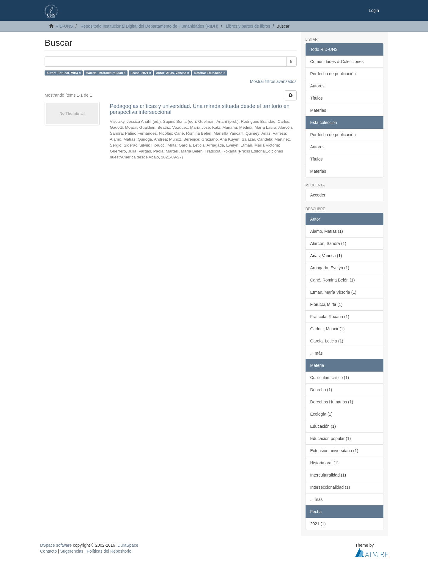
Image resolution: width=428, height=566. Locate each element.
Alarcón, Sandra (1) (328, 243)
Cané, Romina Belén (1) (332, 280)
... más (316, 353)
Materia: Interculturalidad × (106, 73)
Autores (317, 86)
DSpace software (56, 545)
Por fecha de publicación (333, 73)
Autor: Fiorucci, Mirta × (63, 73)
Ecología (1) (321, 414)
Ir (291, 61)
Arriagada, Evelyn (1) (330, 267)
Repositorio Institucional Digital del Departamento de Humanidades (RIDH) (149, 26)
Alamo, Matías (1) (326, 231)
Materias (318, 110)
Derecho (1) (321, 389)
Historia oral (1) (324, 462)
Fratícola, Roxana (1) (330, 316)
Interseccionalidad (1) (330, 487)
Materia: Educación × (209, 73)
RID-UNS (64, 26)
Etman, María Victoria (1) (333, 292)
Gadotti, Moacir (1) (327, 328)
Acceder (317, 195)
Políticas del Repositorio (109, 551)
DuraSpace (127, 545)
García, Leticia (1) (326, 341)
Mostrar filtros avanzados (273, 81)
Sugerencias (71, 551)
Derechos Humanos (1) (331, 402)
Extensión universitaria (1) (334, 450)
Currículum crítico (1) (329, 377)
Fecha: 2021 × (140, 73)
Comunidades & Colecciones (337, 61)
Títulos (316, 98)
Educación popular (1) (330, 438)
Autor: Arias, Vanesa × (172, 73)
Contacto (48, 551)
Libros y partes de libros (248, 26)
